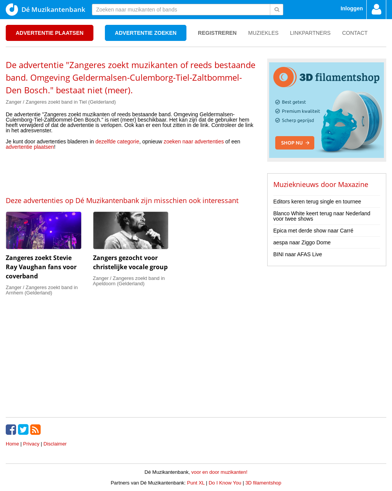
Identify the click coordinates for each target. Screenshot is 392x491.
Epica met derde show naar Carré (313, 231)
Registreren (217, 33)
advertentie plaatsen (30, 147)
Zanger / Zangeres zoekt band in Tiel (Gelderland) (61, 102)
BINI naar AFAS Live (297, 254)
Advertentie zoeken (145, 33)
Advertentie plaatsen (49, 33)
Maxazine (353, 184)
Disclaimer (55, 444)
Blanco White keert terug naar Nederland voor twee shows (322, 216)
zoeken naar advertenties (194, 141)
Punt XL (196, 483)
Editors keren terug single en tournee (317, 201)
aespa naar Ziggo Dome (302, 242)
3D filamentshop (263, 483)
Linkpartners (310, 33)
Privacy (31, 444)
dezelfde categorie (117, 141)
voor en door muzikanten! (219, 472)
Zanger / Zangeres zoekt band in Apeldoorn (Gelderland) (129, 280)
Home (12, 444)
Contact (355, 33)
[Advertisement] (130, 172)
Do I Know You (225, 483)
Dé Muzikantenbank (45, 9)
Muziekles (263, 33)
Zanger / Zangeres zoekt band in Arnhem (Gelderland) (42, 290)
